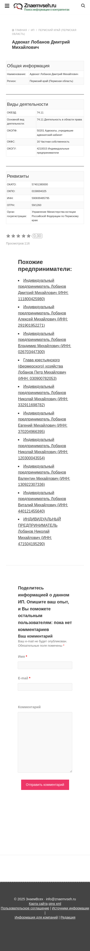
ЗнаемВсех (45, 7)
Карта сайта (38, 904)
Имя (22, 656)
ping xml (54, 904)
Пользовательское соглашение (25, 908)
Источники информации (70, 908)
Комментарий (29, 707)
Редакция (67, 917)
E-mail (24, 678)
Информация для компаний (36, 917)
